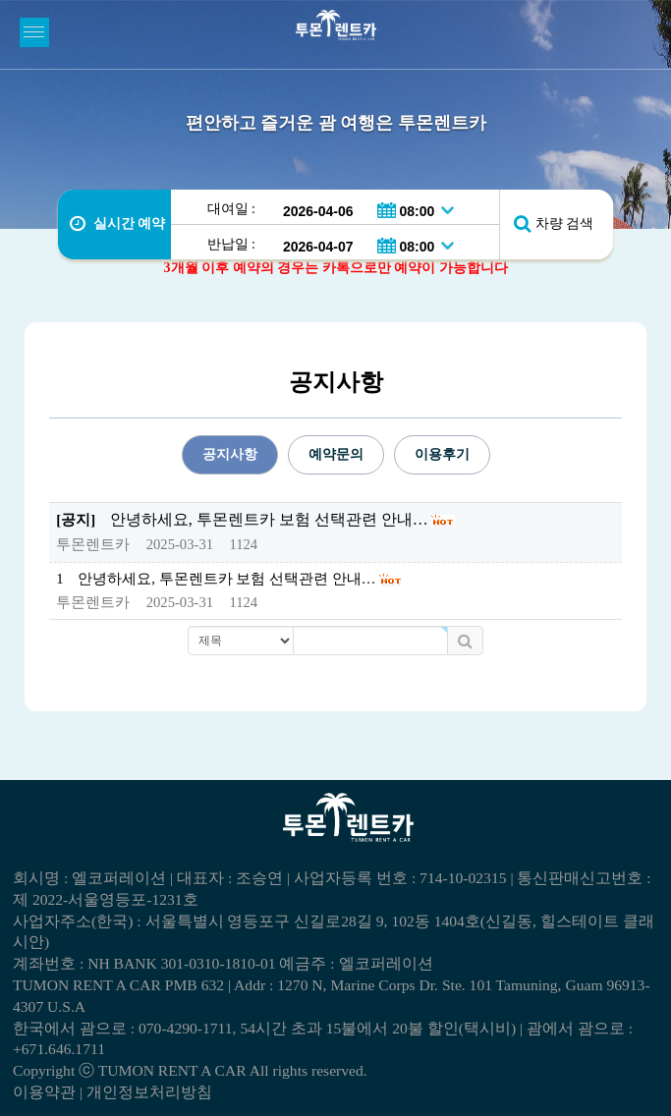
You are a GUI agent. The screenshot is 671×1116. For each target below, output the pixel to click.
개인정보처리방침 (149, 1092)
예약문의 (335, 454)
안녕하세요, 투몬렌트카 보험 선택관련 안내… (226, 578)
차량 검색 (564, 223)
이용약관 (44, 1092)
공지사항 (229, 454)
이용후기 (442, 454)
